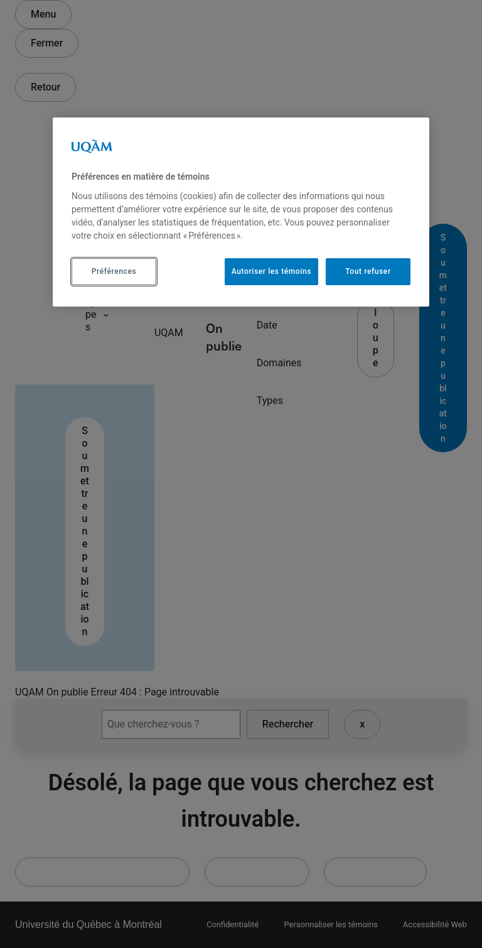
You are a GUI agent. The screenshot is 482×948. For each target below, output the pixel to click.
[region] (241, 211)
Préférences (114, 271)
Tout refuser (367, 271)
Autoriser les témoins (271, 271)
